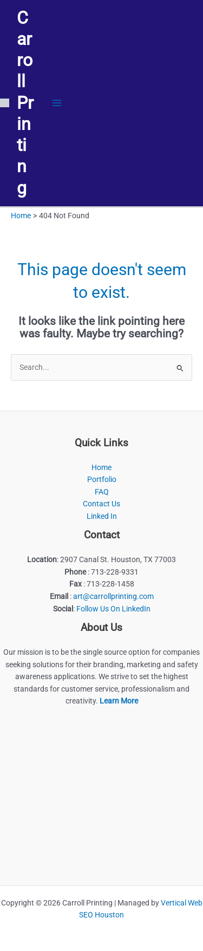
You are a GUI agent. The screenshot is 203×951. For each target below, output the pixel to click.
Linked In (102, 516)
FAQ (102, 491)
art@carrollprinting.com (113, 596)
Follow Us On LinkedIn (113, 608)
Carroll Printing (25, 103)
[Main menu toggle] (57, 103)
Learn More (119, 700)
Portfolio (101, 479)
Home (101, 467)
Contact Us (101, 503)
